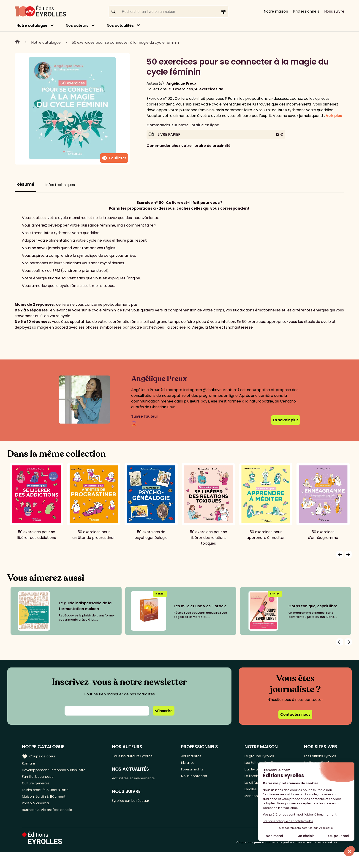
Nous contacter (198, 778)
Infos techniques (60, 184)
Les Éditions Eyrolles (319, 756)
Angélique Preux (181, 83)
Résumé (25, 184)
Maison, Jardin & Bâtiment (45, 801)
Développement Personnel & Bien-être (57, 771)
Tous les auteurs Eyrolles (137, 756)
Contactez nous (295, 714)
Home (17, 42)
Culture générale (37, 786)
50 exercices (181, 89)
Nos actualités (120, 25)
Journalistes (195, 756)
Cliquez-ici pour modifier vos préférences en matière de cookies (286, 849)
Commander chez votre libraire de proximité (189, 145)
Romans (29, 763)
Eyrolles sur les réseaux (136, 802)
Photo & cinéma (36, 809)
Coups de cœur (39, 756)
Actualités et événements (138, 779)
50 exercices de (208, 89)
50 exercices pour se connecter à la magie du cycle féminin (125, 42)
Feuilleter (114, 158)
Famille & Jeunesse (39, 778)
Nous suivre (334, 11)
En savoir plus (286, 420)
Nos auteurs (77, 25)
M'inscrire (164, 710)
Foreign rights (196, 771)
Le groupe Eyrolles (259, 756)
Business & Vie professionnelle (49, 816)
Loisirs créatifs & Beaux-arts (47, 794)
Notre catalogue (31, 25)
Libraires (191, 763)
